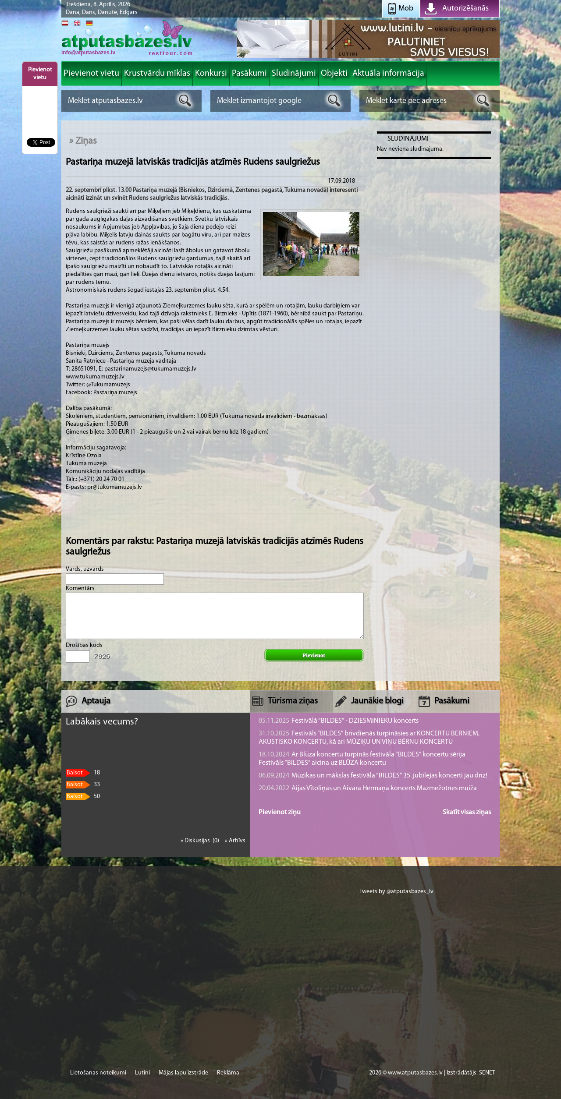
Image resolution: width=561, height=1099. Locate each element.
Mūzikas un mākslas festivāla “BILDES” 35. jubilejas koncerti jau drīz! (373, 775)
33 (83, 784)
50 (83, 796)
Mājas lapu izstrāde (183, 1073)
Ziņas (86, 141)
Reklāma (228, 1073)
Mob (405, 8)
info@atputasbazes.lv (88, 52)
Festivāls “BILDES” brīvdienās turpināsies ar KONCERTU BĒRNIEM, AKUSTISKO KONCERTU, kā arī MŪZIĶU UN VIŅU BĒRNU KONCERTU (369, 738)
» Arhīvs (235, 841)
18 (83, 773)
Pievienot (313, 655)
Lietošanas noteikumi (98, 1073)
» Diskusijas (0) (200, 841)
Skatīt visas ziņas (467, 812)
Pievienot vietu (40, 74)
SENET (487, 1073)
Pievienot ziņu (280, 812)
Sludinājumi (408, 138)
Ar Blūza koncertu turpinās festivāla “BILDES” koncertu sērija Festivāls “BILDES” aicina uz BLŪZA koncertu (362, 759)
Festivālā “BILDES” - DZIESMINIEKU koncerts (339, 720)
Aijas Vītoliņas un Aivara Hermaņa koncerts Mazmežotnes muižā (368, 788)
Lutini (142, 1073)
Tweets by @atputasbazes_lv (396, 891)
